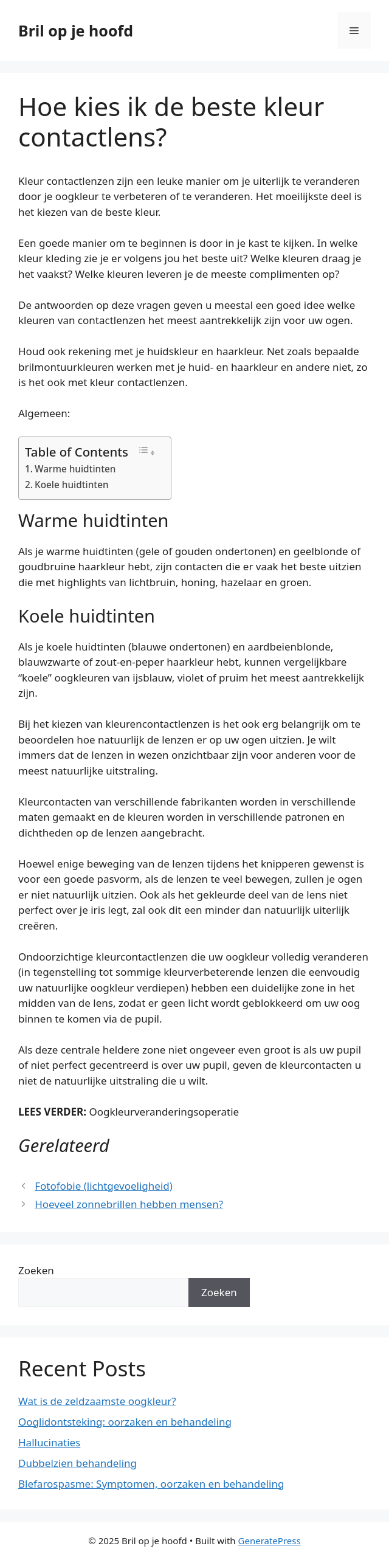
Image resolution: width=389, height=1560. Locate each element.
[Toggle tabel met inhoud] (146, 451)
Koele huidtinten (72, 484)
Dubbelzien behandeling (77, 1463)
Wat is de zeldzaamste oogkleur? (97, 1401)
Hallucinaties (49, 1442)
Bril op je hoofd (75, 30)
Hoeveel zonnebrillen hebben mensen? (129, 1204)
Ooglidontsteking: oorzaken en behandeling (125, 1422)
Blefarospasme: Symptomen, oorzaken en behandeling (151, 1484)
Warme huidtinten (75, 469)
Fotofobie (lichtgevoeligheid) (104, 1186)
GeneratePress (269, 1540)
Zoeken (36, 1270)
